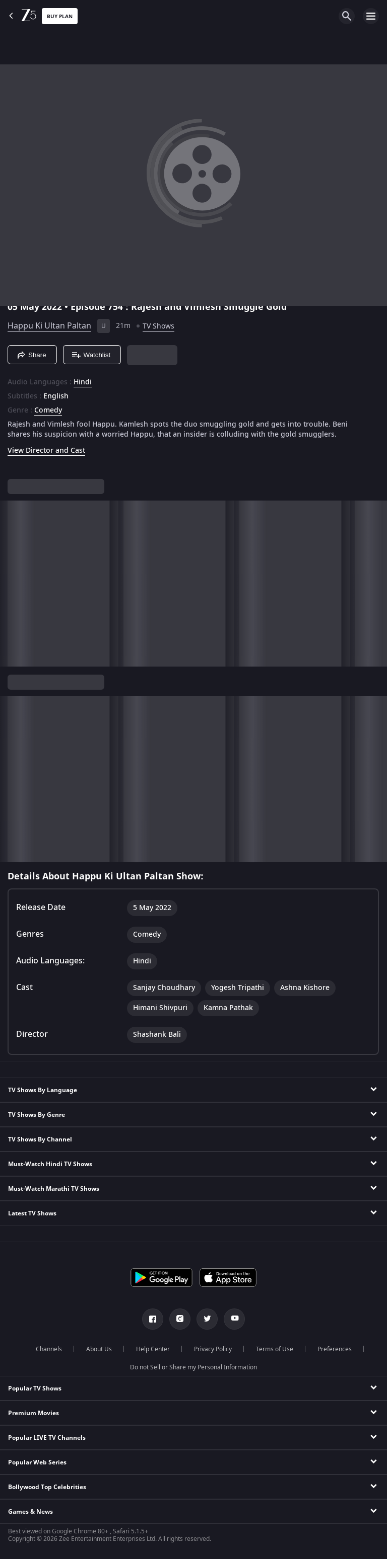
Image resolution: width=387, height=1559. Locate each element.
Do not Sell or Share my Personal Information (193, 1367)
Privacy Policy (213, 1349)
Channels (49, 1349)
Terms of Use (274, 1349)
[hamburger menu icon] (371, 16)
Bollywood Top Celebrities (47, 1487)
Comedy (48, 410)
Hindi (83, 382)
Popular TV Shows (34, 1388)
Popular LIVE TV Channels (47, 1438)
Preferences (334, 1349)
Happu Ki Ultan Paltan (49, 326)
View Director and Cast (46, 450)
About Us (99, 1349)
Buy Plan (60, 16)
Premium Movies (33, 1413)
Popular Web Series (37, 1462)
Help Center (153, 1349)
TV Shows (158, 326)
